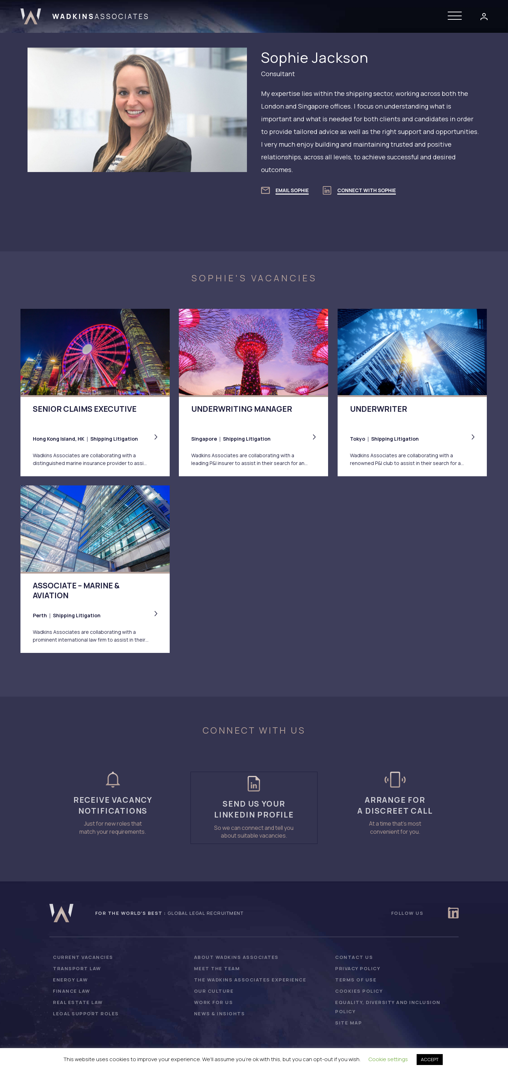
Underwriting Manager (241, 409)
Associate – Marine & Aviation (76, 591)
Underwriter (378, 409)
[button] (456, 16)
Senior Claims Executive (85, 409)
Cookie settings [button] (388, 1059)
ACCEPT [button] (430, 1059)
